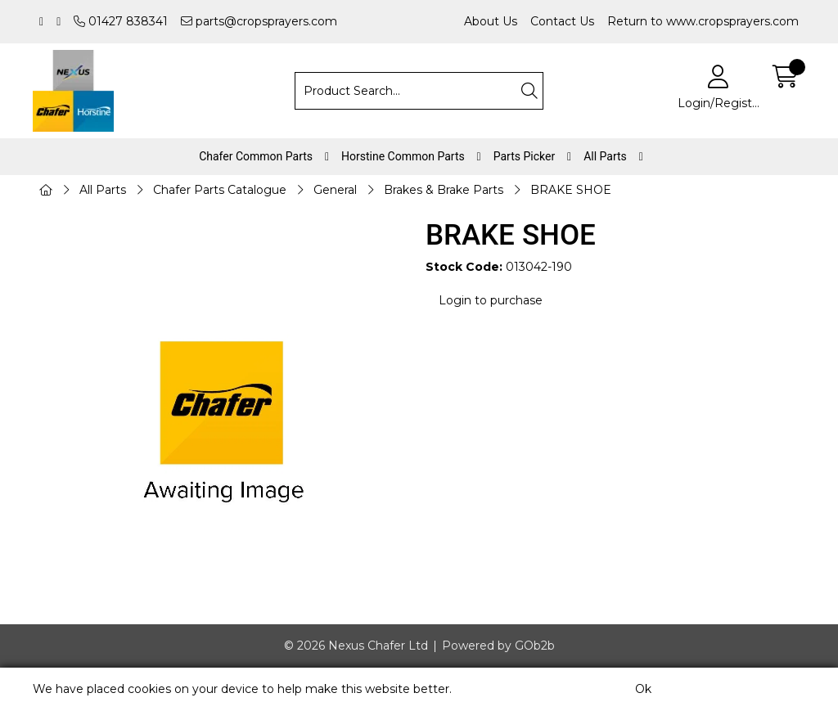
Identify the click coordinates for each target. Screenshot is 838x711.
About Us (490, 21)
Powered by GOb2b (498, 645)
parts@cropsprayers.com (259, 21)
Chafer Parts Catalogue (219, 189)
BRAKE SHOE (570, 189)
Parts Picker (524, 156)
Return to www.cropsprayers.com (703, 21)
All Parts (605, 156)
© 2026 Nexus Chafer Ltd (356, 645)
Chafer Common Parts (256, 156)
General (335, 189)
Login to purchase (491, 300)
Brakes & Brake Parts (443, 189)
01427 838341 (121, 21)
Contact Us (562, 21)
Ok (643, 689)
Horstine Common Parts (403, 156)
